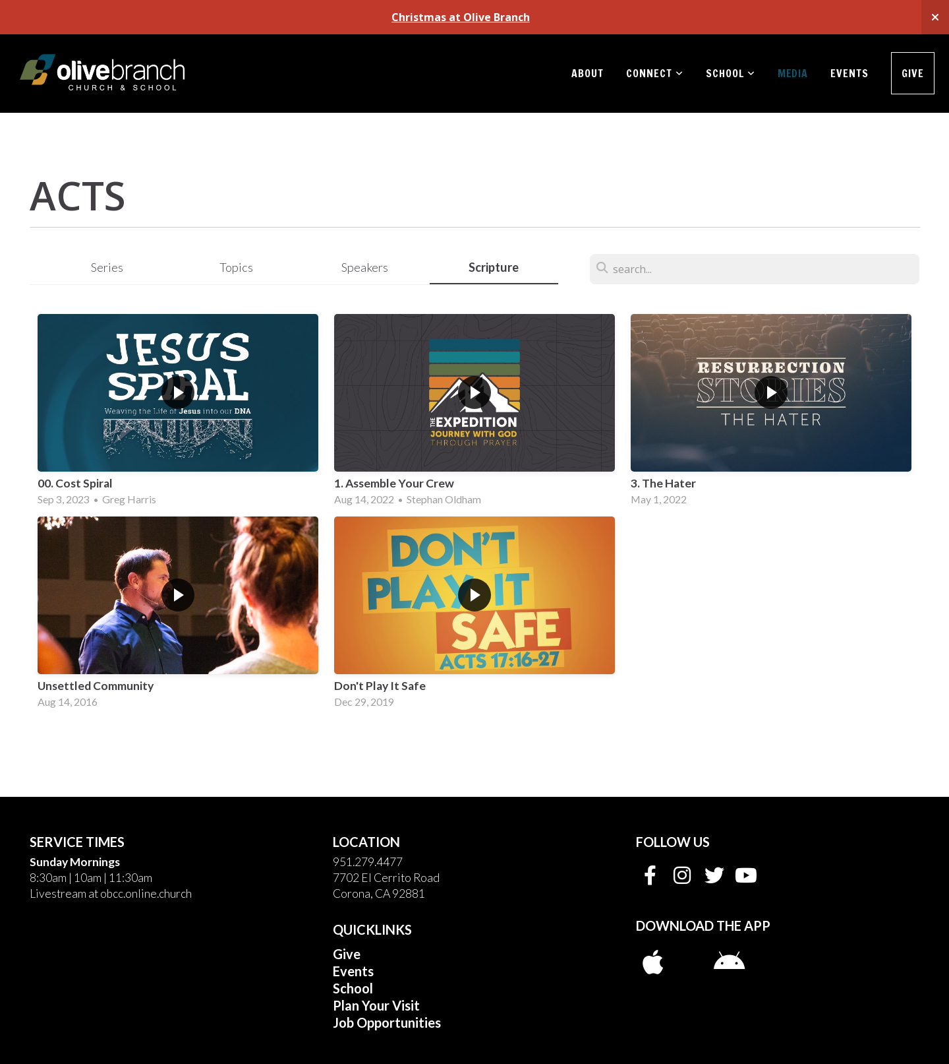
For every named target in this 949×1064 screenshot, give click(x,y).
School (730, 73)
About (587, 73)
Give (913, 73)
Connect (654, 73)
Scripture (494, 267)
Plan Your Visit (376, 1005)
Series (107, 267)
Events (849, 73)
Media (793, 73)
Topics (236, 267)
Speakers (364, 267)
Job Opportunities (387, 1022)
